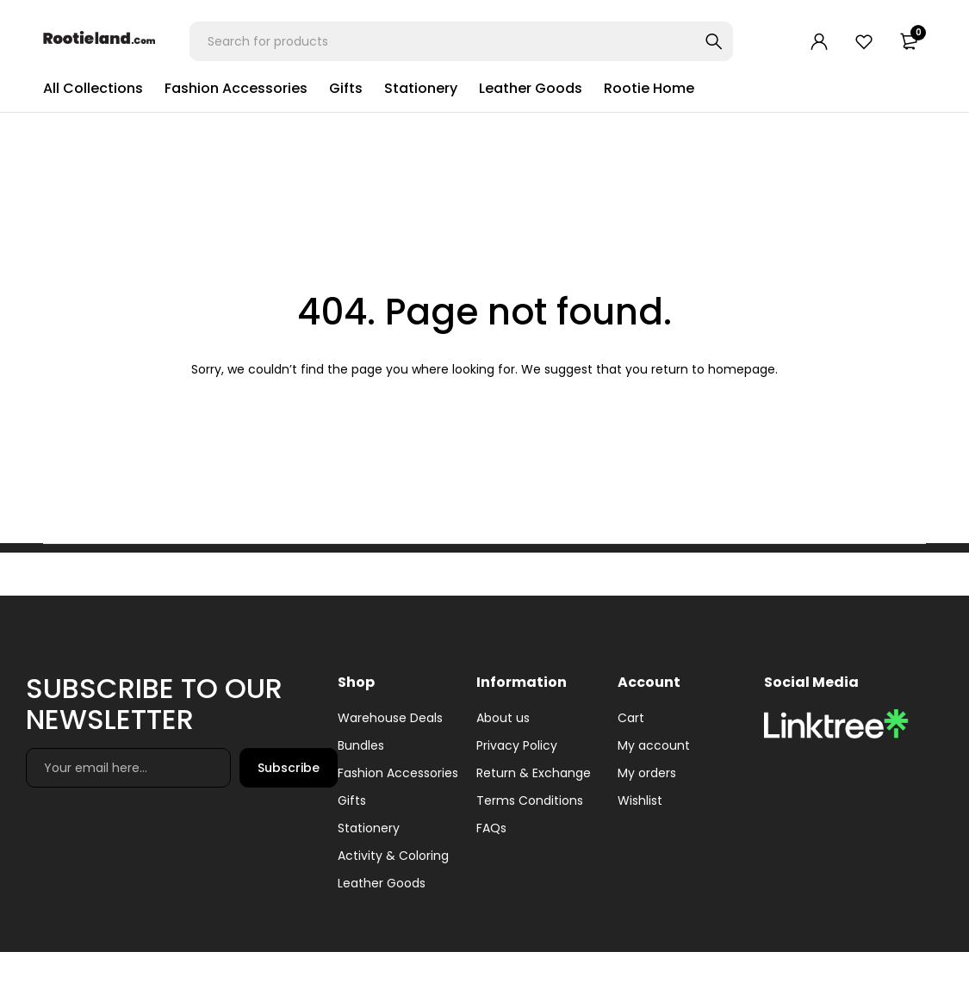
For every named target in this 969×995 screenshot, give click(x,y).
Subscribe (289, 767)
